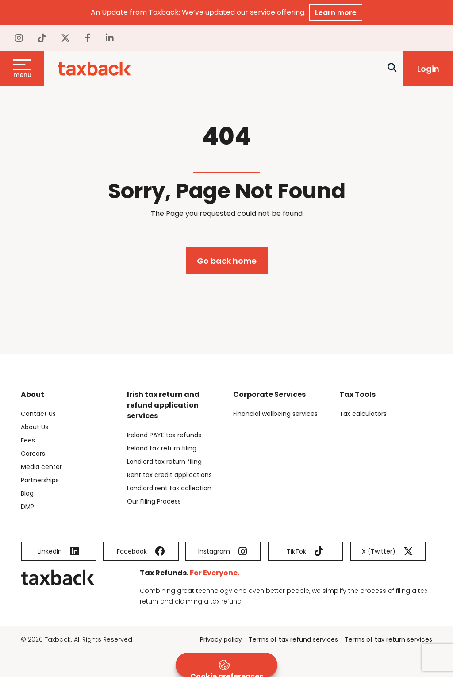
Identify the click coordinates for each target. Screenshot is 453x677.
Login (428, 68)
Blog (27, 493)
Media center (41, 466)
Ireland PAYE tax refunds (164, 435)
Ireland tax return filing (161, 448)
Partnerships (40, 480)
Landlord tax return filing (164, 461)
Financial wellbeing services (275, 413)
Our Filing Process (154, 501)
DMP (27, 506)
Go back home (227, 260)
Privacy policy (221, 639)
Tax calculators (363, 413)
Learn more (336, 13)
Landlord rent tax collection (169, 488)
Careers (33, 453)
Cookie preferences (226, 668)
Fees (28, 440)
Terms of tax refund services (293, 639)
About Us (34, 427)
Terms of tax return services (388, 639)
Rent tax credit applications (169, 474)
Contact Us (38, 413)
